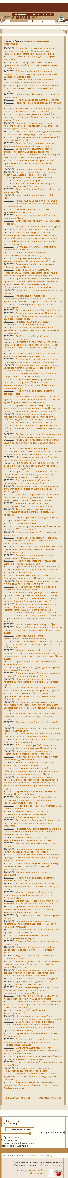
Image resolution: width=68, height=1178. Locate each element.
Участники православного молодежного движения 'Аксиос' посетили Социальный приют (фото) (31, 716)
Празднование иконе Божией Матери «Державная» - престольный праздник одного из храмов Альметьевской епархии (30, 800)
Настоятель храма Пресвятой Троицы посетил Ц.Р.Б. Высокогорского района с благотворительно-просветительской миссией (29, 174)
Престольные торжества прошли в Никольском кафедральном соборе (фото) (28, 1069)
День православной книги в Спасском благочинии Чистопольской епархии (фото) (30, 1023)
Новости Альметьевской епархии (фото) (37, 624)
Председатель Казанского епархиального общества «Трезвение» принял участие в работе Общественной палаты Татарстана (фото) (31, 474)
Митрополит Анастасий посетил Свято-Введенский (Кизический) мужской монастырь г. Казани (30, 949)
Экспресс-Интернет (51, 1165)
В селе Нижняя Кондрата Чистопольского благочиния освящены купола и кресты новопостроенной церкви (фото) (31, 990)
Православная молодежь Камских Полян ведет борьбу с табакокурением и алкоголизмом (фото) (31, 442)
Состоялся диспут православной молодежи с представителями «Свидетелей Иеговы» (32, 735)
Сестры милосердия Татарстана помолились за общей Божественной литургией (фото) (33, 674)
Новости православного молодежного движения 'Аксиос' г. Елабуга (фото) (30, 562)
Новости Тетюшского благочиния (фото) (37, 978)
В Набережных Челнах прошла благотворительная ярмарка (26, 937)
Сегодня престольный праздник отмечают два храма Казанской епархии (32, 519)
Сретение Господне (26, 523)
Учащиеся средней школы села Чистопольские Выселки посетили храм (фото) (28, 504)
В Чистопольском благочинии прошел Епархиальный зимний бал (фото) (30, 185)
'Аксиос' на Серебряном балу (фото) (35, 229)
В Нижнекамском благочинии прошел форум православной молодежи (30, 588)
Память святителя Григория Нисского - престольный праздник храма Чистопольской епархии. (30, 163)
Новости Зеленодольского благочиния (36, 612)
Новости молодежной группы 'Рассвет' (36, 168)
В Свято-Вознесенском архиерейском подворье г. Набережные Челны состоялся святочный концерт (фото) (32, 117)
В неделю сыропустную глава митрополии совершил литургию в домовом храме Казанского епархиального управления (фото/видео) (32, 972)
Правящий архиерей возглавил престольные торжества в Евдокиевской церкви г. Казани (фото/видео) (30, 923)
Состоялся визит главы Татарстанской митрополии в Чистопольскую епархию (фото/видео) (32, 689)
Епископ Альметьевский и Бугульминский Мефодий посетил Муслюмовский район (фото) (31, 902)
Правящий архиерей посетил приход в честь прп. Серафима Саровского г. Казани (30, 850)
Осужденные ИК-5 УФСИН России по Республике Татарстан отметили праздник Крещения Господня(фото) (31, 330)
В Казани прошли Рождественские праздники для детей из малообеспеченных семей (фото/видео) (30, 65)
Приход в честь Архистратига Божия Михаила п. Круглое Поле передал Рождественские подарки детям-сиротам (31, 125)
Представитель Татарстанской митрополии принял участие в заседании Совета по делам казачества (32, 823)
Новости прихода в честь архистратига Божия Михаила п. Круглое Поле (30, 764)
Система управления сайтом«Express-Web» (31, 1171)
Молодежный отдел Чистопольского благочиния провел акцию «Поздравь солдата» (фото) (32, 576)
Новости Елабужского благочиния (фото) (37, 99)
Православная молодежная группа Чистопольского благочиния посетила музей (28, 752)
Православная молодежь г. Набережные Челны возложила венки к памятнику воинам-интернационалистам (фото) (31, 540)
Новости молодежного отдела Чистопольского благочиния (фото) (25, 254)
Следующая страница (49, 1097)
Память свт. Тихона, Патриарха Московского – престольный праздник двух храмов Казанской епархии (33, 618)
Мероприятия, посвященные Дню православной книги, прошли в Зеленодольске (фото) (32, 1017)
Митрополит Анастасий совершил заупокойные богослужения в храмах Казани (28, 839)
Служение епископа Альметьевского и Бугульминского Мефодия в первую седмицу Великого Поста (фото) (32, 1076)
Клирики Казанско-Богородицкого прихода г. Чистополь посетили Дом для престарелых (33, 133)
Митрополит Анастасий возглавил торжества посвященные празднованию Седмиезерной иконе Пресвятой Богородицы (28, 814)
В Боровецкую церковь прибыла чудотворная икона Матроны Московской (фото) (29, 260)
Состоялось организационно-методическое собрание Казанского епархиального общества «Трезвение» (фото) (33, 549)
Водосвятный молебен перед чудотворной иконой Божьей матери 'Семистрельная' (32, 156)
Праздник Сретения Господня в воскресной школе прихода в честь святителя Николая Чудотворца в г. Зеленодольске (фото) (33, 569)
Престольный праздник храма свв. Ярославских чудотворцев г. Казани (28, 983)
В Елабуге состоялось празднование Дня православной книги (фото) (31, 1029)
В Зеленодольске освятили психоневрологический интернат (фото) (25, 637)
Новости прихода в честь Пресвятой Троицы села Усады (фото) (29, 879)
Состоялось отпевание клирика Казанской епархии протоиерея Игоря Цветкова (32, 355)
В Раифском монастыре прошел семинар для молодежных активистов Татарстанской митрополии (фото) (31, 866)
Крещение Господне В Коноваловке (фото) (38, 226)
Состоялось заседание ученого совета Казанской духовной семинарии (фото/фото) (30, 599)
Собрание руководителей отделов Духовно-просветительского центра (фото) (28, 150)
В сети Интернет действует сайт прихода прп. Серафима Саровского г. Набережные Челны (31, 594)
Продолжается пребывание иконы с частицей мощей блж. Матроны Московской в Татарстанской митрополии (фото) (29, 909)
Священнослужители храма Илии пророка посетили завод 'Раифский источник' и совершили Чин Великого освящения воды (33, 315)
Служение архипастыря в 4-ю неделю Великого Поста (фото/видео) (30, 793)
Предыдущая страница (18, 1097)
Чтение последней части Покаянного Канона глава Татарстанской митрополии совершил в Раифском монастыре (32, 1085)
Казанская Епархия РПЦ (39, 1155)
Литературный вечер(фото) (30, 180)
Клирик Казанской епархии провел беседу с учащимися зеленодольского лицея (32, 582)
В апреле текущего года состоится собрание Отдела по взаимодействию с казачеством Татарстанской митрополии (31, 1050)
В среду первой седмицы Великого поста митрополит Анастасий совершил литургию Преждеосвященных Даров (31, 1042)
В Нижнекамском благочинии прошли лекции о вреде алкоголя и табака (30, 375)
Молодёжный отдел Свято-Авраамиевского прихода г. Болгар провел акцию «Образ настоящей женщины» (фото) (32, 857)
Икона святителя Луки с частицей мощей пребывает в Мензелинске (31, 931)
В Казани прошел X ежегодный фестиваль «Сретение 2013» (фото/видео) (32, 527)
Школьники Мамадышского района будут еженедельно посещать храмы (31, 458)
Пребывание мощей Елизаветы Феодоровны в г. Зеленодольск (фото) (26, 323)
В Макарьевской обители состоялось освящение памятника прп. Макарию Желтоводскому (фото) (32, 886)
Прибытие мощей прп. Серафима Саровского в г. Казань (27, 337)
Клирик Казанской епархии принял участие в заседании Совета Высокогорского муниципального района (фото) (33, 644)
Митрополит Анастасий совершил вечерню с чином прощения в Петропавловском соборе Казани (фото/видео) (33, 964)
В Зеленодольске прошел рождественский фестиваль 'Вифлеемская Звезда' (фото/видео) (32, 110)
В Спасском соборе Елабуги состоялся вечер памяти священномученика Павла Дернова (30, 746)
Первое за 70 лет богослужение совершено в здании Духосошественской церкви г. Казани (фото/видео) (33, 630)
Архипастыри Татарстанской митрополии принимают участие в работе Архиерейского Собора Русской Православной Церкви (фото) (32, 399)
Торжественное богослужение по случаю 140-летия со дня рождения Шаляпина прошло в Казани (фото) (31, 488)
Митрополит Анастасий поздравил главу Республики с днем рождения (31, 758)
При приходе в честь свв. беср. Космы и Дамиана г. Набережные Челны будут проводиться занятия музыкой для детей (31, 465)
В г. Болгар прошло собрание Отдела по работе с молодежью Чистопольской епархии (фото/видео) (32, 428)
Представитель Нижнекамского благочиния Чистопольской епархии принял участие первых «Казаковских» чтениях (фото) (33, 831)
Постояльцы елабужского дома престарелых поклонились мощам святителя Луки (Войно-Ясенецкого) (30, 696)
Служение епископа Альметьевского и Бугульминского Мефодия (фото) (30, 556)
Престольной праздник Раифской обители (38, 310)
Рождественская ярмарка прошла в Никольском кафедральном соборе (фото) (28, 81)
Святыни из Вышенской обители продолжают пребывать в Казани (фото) (27, 481)
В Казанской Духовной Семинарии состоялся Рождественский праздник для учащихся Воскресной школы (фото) (30, 73)
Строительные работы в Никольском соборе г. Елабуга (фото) (29, 265)
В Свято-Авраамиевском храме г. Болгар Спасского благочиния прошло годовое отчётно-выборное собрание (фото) (31, 367)
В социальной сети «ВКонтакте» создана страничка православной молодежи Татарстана (31, 360)
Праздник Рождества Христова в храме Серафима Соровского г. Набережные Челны (30, 144)
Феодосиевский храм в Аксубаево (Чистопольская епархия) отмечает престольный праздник (29, 511)
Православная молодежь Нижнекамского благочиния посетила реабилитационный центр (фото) (31, 88)
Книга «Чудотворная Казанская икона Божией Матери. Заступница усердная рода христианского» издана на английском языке (30, 606)
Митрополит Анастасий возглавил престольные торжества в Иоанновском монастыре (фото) (31, 681)
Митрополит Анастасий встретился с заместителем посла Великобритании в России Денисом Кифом (29, 895)
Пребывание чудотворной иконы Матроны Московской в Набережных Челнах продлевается (32, 435)
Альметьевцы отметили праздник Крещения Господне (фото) (27, 211)
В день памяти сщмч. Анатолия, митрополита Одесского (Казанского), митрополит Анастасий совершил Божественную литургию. (30, 272)
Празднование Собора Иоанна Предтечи (37, 200)
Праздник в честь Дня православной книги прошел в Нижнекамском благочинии (32, 1058)
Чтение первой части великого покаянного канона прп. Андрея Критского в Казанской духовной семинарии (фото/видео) (33, 1004)
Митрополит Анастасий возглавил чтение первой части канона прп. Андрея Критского (31, 997)
